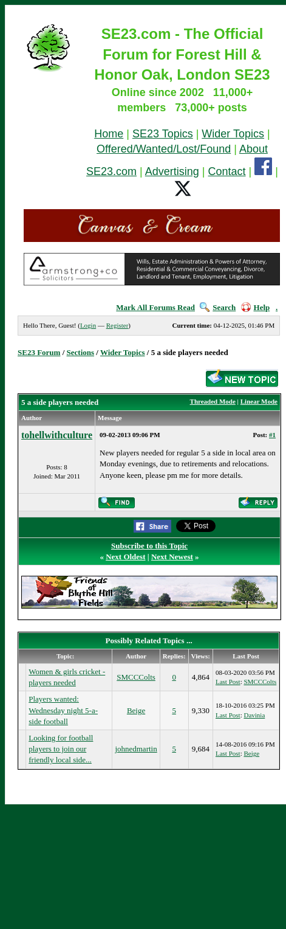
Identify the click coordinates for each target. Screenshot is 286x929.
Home (108, 134)
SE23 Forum (39, 352)
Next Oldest (125, 556)
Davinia (254, 715)
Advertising (172, 171)
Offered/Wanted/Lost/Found (164, 149)
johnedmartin (136, 748)
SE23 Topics (162, 134)
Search (218, 307)
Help (255, 307)
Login (88, 325)
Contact (227, 171)
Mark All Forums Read (155, 307)
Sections (81, 352)
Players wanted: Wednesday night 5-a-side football (63, 709)
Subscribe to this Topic (149, 545)
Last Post (228, 681)
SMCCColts (136, 677)
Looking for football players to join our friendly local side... (61, 748)
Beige (136, 710)
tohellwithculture (56, 435)
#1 (272, 434)
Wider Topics (233, 134)
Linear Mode (258, 401)
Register (117, 325)
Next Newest (172, 556)
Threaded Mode (213, 401)
